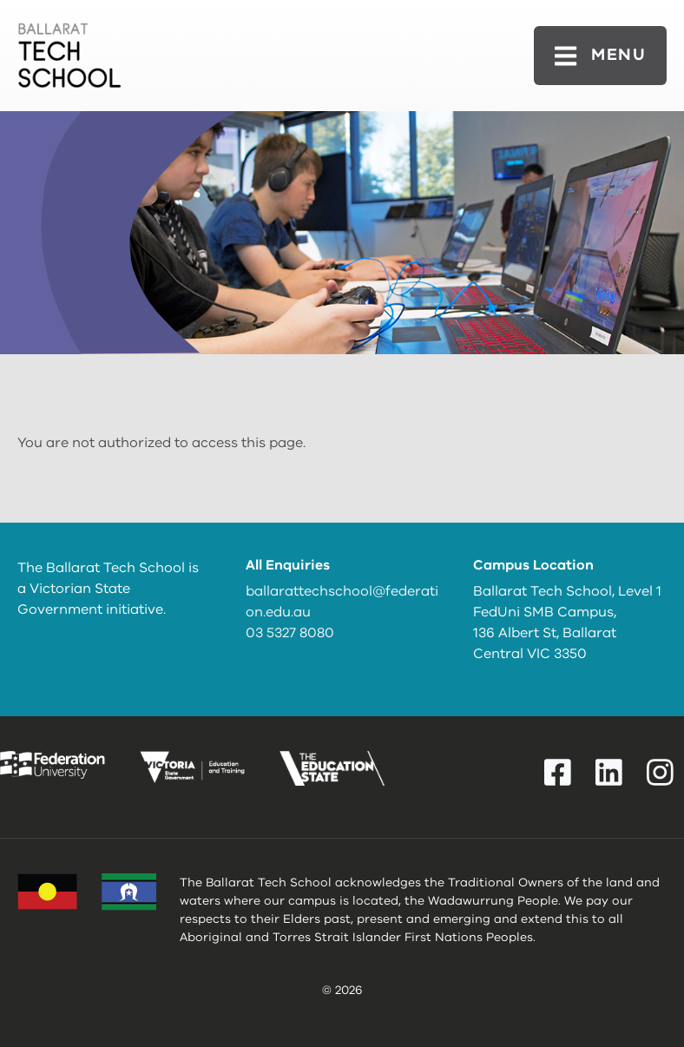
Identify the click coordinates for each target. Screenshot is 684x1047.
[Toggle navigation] (600, 55)
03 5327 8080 (290, 632)
